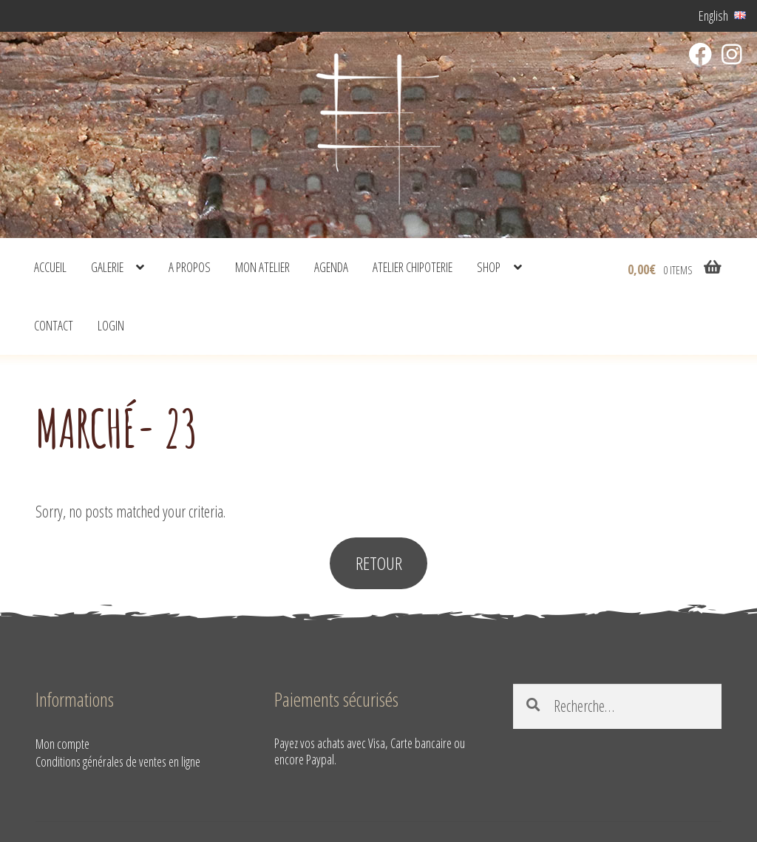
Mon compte (62, 744)
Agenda (331, 267)
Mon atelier (262, 267)
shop (488, 267)
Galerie (107, 267)
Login (111, 325)
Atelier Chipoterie (412, 267)
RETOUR (379, 563)
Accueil (50, 267)
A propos (190, 267)
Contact (53, 325)
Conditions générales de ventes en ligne (117, 761)
